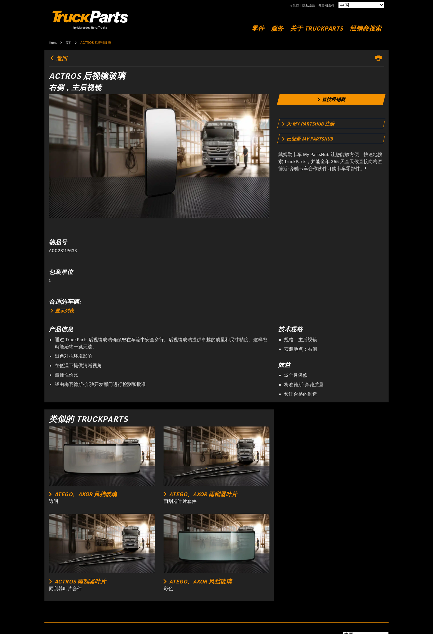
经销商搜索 (366, 29)
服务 (277, 29)
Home (53, 42)
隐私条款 (308, 5)
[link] (331, 99)
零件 (258, 29)
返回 (58, 58)
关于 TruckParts (316, 29)
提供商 (294, 5)
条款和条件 (326, 5)
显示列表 (62, 311)
